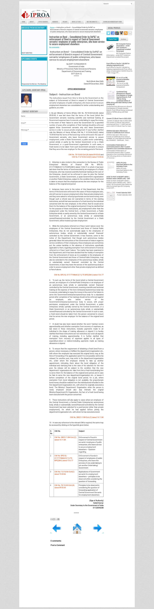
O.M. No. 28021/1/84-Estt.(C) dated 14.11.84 (86, 417)
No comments (54, 47)
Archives (123, 39)
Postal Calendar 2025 (123, 193)
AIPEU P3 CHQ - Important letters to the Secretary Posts (124, 164)
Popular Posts (113, 39)
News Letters (78, 21)
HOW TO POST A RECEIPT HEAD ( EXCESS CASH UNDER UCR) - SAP (118, 177)
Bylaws (65, 22)
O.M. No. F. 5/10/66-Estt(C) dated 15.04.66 (87, 157)
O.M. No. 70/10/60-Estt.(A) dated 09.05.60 (84, 155)
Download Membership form (112, 22)
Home (23, 22)
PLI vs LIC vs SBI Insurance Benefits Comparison (122, 79)
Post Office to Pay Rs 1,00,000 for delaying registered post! (117, 64)
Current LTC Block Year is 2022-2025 (118, 118)
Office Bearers (43, 22)
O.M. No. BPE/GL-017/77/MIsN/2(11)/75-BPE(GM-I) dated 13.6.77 (78, 275)
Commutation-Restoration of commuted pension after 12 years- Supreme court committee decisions (119, 147)
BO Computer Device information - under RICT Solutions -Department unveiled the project (123, 47)
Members (55, 22)
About (32, 22)
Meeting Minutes (94, 21)
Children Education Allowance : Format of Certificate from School (118, 132)
